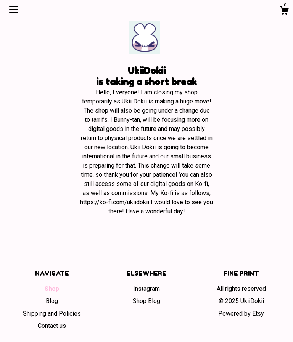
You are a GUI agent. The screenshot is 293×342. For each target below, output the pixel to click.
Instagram (146, 288)
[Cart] (284, 11)
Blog (52, 301)
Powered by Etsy (241, 313)
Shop (52, 288)
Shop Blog (146, 301)
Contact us (52, 325)
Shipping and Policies (52, 313)
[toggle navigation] (13, 9)
